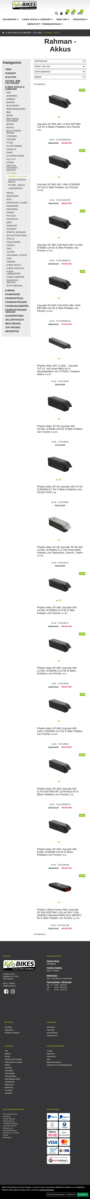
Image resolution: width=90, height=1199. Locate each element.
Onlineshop (10, 20)
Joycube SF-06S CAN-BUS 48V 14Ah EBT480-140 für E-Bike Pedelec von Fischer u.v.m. (59, 308)
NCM (8, 199)
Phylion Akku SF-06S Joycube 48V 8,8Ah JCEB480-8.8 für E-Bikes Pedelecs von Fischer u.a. (57, 852)
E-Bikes (10, 290)
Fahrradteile (14, 298)
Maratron (12, 196)
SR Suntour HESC (16, 235)
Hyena (10, 162)
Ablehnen (71, 1194)
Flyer (9, 143)
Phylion (11, 216)
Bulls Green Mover (13, 132)
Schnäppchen (14, 316)
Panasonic (12, 206)
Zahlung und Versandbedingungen (59, 1065)
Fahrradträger (16, 302)
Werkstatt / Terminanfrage (45, 25)
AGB (48, 1059)
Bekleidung (13, 323)
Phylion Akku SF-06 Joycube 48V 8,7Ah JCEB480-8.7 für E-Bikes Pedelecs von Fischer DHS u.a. (60, 489)
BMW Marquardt (16, 109)
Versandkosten (52, 1033)
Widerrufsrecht (52, 1035)
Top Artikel (13, 327)
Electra (10, 77)
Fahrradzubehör (16, 306)
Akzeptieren (83, 1194)
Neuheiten (12, 331)
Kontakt (49, 1051)
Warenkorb (51, 1027)
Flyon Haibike (14, 146)
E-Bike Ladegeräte (13, 272)
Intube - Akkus (16, 185)
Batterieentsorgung (54, 1062)
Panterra (12, 209)
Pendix (10, 212)
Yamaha (10, 262)
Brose (10, 124)
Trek (8, 69)
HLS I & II (10, 159)
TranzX (10, 245)
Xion (9, 258)
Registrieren (9, 1030)
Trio (8, 248)
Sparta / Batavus (16, 232)
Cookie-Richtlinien (46, 1190)
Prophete (12, 219)
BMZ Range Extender (12, 120)
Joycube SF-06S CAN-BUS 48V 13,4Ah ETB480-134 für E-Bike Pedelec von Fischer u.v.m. (60, 247)
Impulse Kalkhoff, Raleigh (12, 168)
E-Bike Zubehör (15, 277)
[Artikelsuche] (57, 14)
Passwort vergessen (12, 1033)
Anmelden (8, 1027)
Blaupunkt (12, 106)
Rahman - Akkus (52, 33)
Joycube (37, 33)
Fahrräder (12, 294)
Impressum (51, 1054)
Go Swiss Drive (15, 156)
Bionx (9, 115)
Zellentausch (14, 319)
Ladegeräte (15, 188)
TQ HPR (10, 252)
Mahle (10, 193)
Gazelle (11, 149)
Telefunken (13, 242)
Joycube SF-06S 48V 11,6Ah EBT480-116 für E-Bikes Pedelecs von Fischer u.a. (59, 127)
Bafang (10, 102)
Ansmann (11, 96)
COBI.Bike (11, 136)
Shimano (11, 229)
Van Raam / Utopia (16, 255)
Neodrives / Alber (16, 203)
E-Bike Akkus (13, 265)
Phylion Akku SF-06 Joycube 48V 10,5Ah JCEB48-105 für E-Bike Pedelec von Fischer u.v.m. (60, 429)
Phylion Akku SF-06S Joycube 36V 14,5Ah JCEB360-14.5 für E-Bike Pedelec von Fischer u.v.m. (57, 610)
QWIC (9, 222)
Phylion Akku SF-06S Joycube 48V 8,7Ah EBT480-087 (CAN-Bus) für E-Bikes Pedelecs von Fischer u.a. (58, 791)
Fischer (11, 139)
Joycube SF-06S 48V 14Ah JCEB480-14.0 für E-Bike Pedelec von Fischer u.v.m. (59, 187)
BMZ (8, 112)
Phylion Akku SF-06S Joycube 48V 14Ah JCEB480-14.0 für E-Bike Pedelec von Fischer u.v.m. (60, 731)
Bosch (10, 127)
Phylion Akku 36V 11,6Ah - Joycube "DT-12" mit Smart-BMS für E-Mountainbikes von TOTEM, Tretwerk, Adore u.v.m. (58, 370)
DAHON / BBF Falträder (13, 82)
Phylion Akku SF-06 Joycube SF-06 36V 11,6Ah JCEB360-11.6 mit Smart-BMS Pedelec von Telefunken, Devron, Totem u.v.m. (60, 551)
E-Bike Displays (15, 268)
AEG (8, 92)
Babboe (10, 99)
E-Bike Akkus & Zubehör (37, 20)
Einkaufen (80, 20)
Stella (10, 239)
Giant (9, 152)
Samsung (11, 226)
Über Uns (62, 20)
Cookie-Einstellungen (56, 1194)
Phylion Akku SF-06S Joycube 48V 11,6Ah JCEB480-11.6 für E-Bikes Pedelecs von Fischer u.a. (57, 670)
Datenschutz (51, 1056)
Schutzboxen (14, 286)
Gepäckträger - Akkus (17, 181)
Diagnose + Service (12, 281)
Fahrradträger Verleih (16, 311)
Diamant (10, 73)
